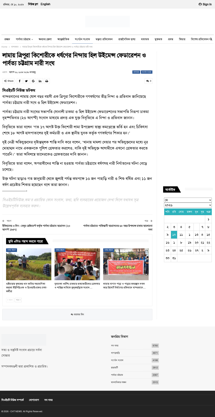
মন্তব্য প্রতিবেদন (104, 39)
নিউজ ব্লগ (33, 4)
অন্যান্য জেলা (45, 39)
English (45, 4)
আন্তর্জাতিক (63, 39)
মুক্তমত (158, 39)
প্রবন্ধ (170, 39)
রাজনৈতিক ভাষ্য (126, 39)
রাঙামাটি (114, 367)
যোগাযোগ (34, 400)
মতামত (145, 39)
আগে (10, 300)
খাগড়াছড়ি (115, 352)
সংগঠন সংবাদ (82, 39)
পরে (18, 300)
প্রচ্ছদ (7, 39)
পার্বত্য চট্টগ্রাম (23, 39)
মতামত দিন (77, 314)
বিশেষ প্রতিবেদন (200, 39)
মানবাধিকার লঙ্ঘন (118, 382)
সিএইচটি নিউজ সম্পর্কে (12, 400)
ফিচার (182, 39)
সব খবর (114, 345)
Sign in (205, 4)
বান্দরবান (136, 72)
